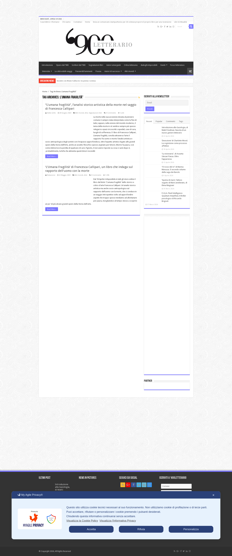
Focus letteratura (177, 65)
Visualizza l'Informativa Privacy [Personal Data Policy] (117, 520)
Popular (159, 121)
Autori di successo (112, 71)
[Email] (166, 102)
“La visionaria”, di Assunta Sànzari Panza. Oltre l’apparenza (172, 156)
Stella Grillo (51, 113)
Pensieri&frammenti (83, 71)
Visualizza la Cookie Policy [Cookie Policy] (82, 520)
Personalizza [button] (191, 529)
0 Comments (111, 113)
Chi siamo (66, 22)
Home (87, 22)
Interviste (46, 71)
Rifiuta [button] (141, 529)
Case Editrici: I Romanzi (49, 22)
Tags (181, 121)
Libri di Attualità (180, 22)
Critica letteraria (130, 65)
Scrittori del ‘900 (78, 65)
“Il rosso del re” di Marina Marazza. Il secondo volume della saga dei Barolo (174, 169)
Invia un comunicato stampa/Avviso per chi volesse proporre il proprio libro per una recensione (132, 22)
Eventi (163, 65)
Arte (86, 113)
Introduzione (47, 65)
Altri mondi (129, 71)
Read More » (51, 156)
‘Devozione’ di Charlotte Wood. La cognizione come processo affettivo (175, 143)
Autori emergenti (113, 65)
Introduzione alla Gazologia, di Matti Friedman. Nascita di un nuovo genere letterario (175, 130)
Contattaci (78, 22)
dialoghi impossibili (149, 65)
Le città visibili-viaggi (63, 71)
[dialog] (116, 515)
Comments (170, 121)
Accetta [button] (91, 529)
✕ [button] (213, 495)
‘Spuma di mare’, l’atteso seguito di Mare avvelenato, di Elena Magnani (174, 182)
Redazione (51, 175)
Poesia (98, 71)
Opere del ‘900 (62, 65)
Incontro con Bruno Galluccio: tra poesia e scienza (76, 81)
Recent (149, 121)
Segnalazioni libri (96, 65)
